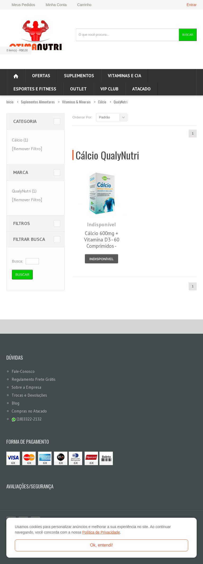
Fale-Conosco (23, 371)
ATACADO (141, 89)
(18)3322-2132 (26, 418)
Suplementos (79, 76)
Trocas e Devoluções (29, 395)
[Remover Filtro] (27, 148)
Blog (15, 403)
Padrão (104, 117)
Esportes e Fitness (34, 89)
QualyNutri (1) (24, 191)
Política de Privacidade (101, 532)
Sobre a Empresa (26, 387)
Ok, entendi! (101, 545)
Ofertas (41, 76)
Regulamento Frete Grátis (34, 379)
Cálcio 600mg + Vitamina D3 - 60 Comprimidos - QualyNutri (101, 242)
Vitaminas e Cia (124, 76)
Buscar (187, 34)
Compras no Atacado (29, 411)
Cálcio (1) (20, 140)
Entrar (192, 5)
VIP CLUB (109, 89)
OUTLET (78, 89)
